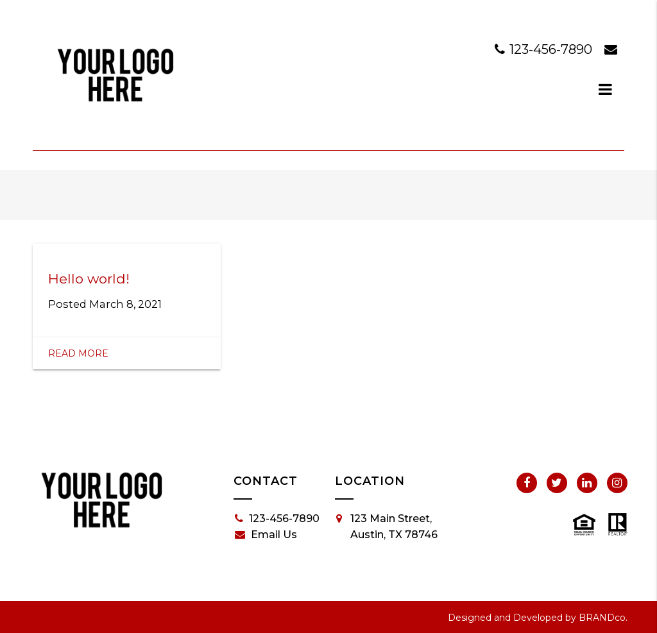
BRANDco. (603, 617)
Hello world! (89, 279)
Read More (78, 353)
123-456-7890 (545, 49)
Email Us (266, 535)
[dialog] (606, 89)
